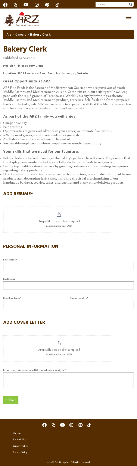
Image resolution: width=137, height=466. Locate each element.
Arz (8, 34)
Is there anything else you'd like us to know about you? (34, 369)
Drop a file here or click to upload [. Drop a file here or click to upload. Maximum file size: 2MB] (59, 221)
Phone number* (79, 297)
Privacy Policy (20, 445)
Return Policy (20, 452)
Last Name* (9, 278)
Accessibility (19, 439)
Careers (20, 34)
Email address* (12, 297)
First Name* (10, 259)
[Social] (5, 4)
